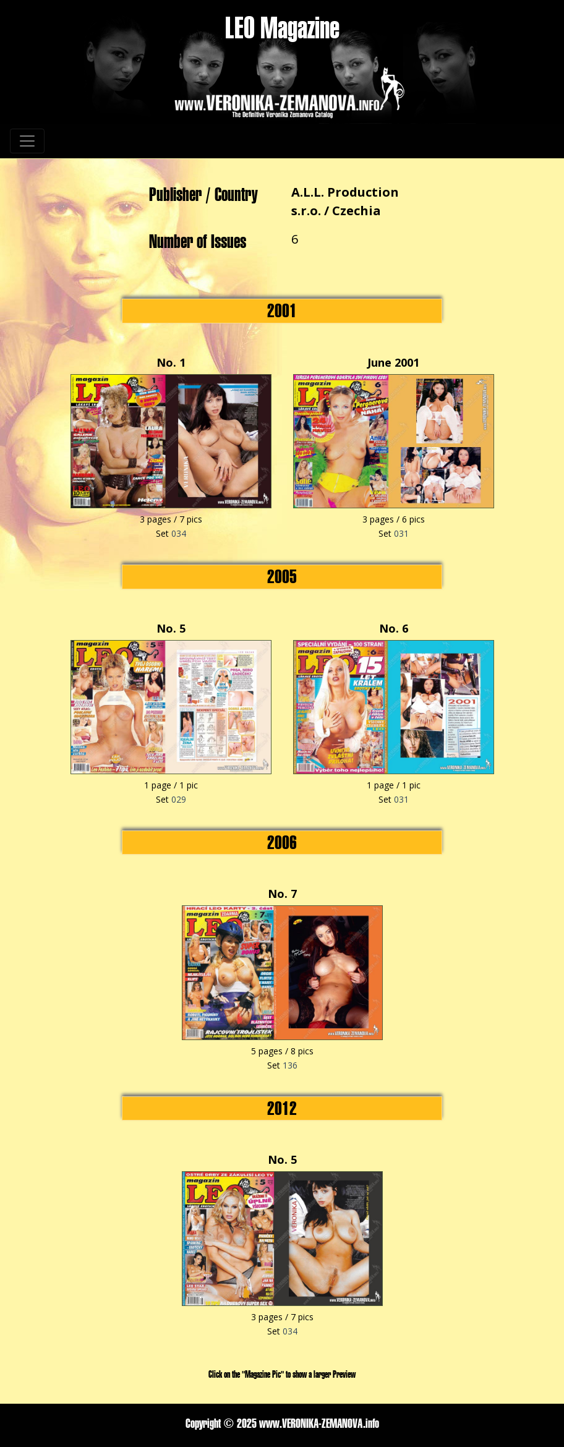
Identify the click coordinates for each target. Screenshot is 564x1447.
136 (290, 1065)
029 (178, 799)
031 (401, 533)
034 (178, 533)
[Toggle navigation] (27, 141)
